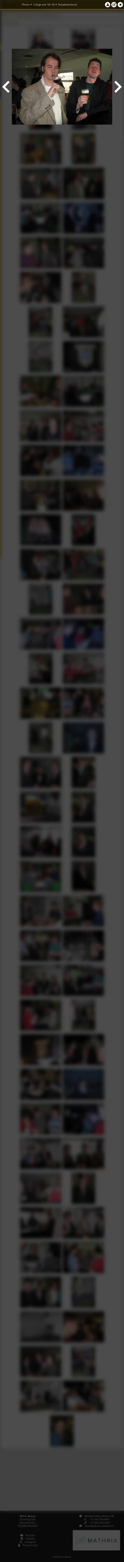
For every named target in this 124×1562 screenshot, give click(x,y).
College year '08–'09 (44, 4)
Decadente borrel (67, 4)
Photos (26, 4)
